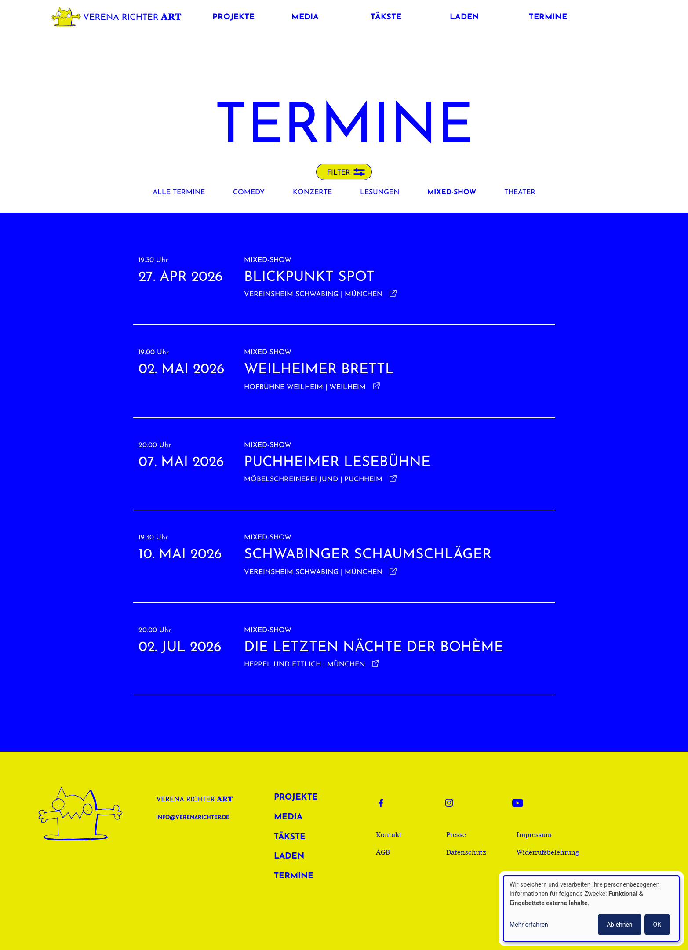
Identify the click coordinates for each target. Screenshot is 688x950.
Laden (289, 856)
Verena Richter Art (119, 15)
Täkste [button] (386, 17)
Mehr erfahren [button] (529, 924)
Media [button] (305, 17)
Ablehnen (619, 924)
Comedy (249, 192)
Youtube (520, 803)
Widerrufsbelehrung (548, 851)
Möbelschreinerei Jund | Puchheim (313, 479)
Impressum (534, 834)
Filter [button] (338, 172)
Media (288, 817)
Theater (519, 192)
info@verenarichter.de (192, 817)
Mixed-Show (451, 192)
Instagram (453, 803)
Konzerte (312, 192)
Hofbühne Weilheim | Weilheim (305, 387)
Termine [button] (548, 17)
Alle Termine (179, 192)
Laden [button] (464, 17)
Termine (293, 876)
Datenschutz (466, 851)
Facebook (386, 803)
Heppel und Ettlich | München (304, 664)
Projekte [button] (233, 17)
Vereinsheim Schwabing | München (313, 294)
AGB (383, 851)
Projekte (296, 797)
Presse (456, 834)
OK (657, 924)
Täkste (290, 837)
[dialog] (591, 908)
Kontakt (389, 834)
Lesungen (379, 192)
